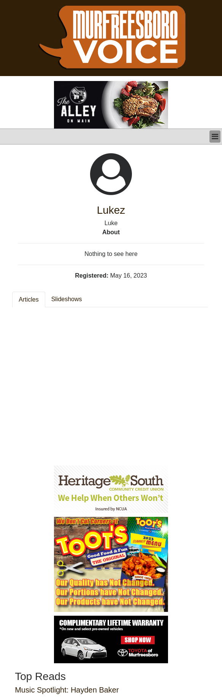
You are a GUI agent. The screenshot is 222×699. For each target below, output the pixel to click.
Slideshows (66, 299)
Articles (28, 299)
